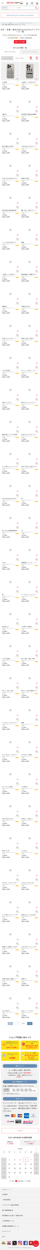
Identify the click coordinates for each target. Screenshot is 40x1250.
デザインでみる (19, 58)
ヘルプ (20, 1130)
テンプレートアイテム (30, 52)
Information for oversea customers (20, 15)
